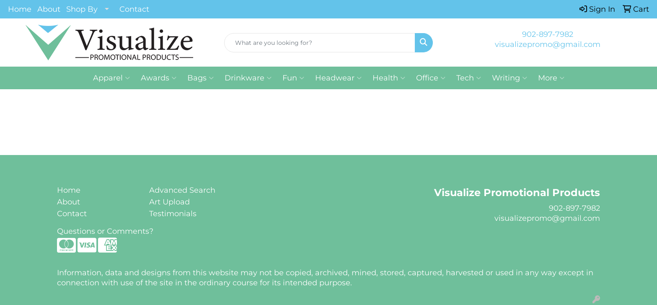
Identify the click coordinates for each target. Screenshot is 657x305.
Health (388, 78)
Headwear (338, 78)
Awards (158, 78)
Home (19, 9)
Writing (509, 78)
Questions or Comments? (105, 231)
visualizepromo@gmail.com (547, 44)
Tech (468, 78)
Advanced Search (182, 190)
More (551, 78)
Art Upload (169, 202)
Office (430, 78)
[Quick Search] (320, 42)
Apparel (111, 78)
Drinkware (248, 78)
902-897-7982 (547, 34)
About (48, 9)
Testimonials (173, 213)
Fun (293, 78)
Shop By (82, 9)
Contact (134, 9)
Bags (200, 78)
